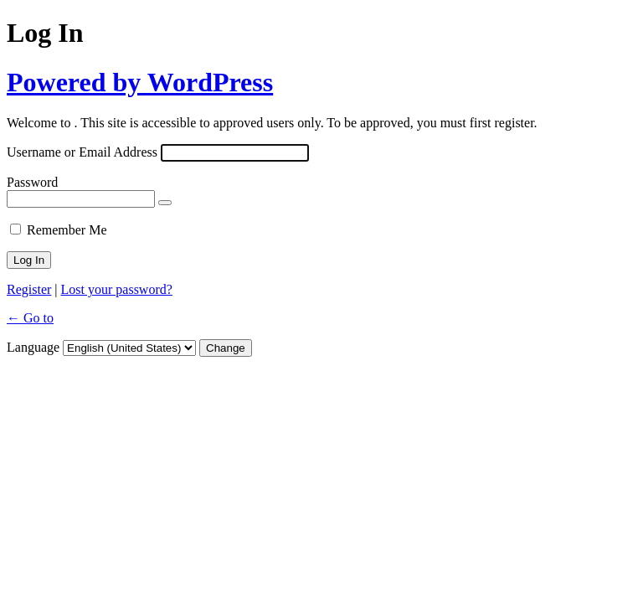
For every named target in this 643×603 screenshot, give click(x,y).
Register (29, 289)
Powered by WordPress (140, 82)
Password (32, 182)
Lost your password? (116, 289)
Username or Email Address (82, 152)
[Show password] (165, 202)
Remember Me (67, 230)
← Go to (30, 318)
